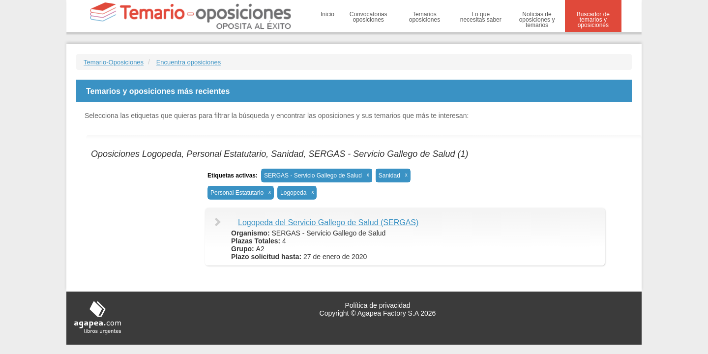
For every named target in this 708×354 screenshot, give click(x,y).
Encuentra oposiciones (188, 62)
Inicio (327, 14)
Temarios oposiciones (424, 17)
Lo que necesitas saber (481, 17)
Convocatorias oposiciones (368, 17)
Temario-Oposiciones (114, 62)
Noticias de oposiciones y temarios (537, 20)
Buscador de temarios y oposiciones (593, 20)
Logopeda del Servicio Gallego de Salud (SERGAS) (328, 222)
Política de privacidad (377, 305)
